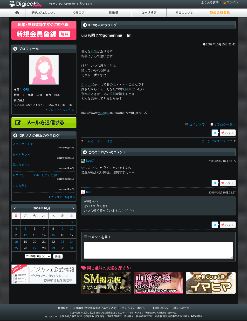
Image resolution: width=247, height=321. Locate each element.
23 (62, 241)
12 (25, 235)
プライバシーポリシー (134, 308)
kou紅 (90, 160)
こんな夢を (20, 185)
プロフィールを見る (61, 110)
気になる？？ (21, 164)
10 (71, 228)
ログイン (232, 2)
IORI (89, 192)
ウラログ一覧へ (225, 124)
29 (53, 248)
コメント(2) (197, 124)
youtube (103, 112)
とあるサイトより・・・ (29, 144)
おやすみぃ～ (21, 154)
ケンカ (86, 84)
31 (71, 248)
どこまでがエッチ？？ (217, 141)
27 (34, 248)
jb (135, 112)
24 (71, 241)
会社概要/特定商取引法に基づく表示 (94, 308)
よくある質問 (210, 2)
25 (16, 248)
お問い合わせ (161, 308)
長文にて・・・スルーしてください (36, 175)
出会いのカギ (181, 308)
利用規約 (63, 308)
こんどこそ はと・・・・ (104, 141)
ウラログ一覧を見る (63, 197)
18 (16, 241)
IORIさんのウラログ (102, 25)
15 (53, 235)
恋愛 (94, 51)
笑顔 (128, 89)
